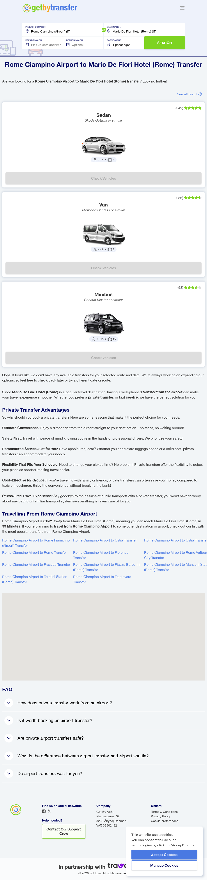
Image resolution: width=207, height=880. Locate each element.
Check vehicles (103, 178)
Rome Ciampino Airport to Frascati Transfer (36, 564)
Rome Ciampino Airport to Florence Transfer (101, 555)
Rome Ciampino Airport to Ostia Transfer (105, 540)
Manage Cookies (164, 865)
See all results (190, 94)
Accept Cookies (164, 854)
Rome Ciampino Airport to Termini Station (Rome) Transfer (34, 579)
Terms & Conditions (164, 811)
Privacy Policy (160, 816)
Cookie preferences (164, 821)
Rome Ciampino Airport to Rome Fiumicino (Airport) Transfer (36, 542)
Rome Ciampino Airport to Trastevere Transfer (102, 579)
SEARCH (164, 43)
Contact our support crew (63, 831)
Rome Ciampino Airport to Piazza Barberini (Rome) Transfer (106, 567)
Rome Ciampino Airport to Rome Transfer (34, 552)
